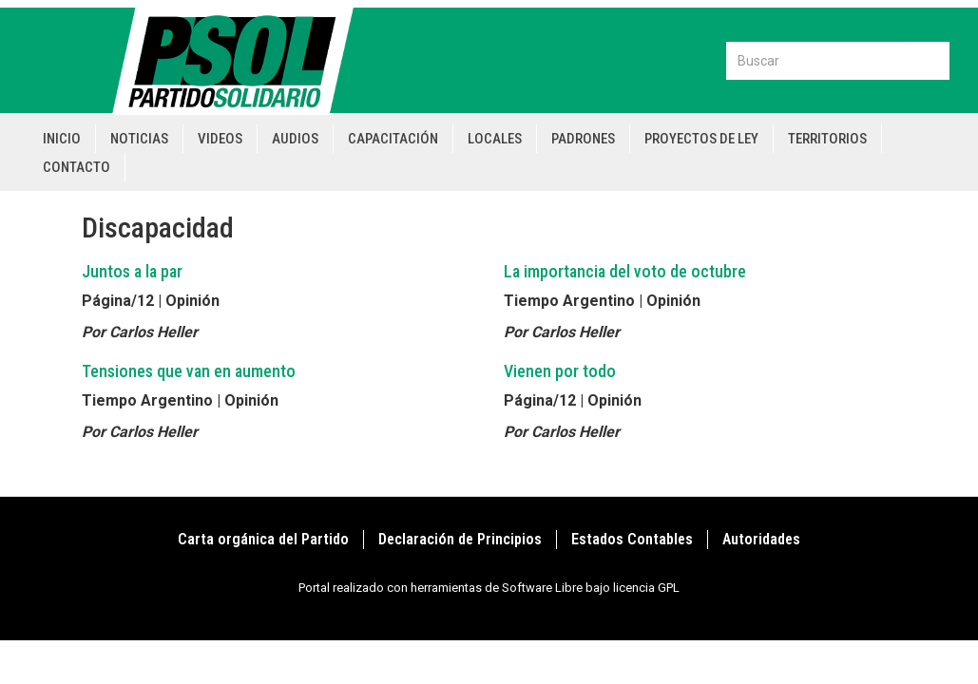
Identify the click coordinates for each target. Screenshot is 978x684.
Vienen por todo (560, 371)
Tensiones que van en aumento (189, 371)
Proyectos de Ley (701, 138)
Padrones (583, 138)
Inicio (62, 138)
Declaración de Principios (460, 539)
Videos (220, 138)
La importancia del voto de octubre (625, 271)
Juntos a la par (132, 271)
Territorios (827, 138)
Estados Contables (632, 539)
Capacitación (393, 138)
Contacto (76, 167)
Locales (495, 138)
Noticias (139, 138)
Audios (295, 138)
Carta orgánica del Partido (263, 539)
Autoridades (761, 539)
